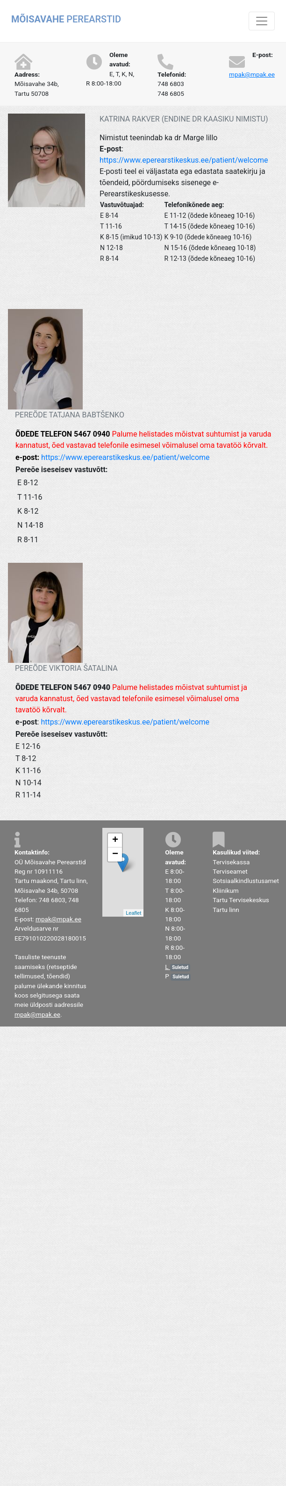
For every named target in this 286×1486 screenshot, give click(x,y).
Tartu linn (226, 909)
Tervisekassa (231, 862)
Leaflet (133, 913)
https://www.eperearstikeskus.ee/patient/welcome (184, 160)
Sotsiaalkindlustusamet (246, 880)
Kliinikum (226, 890)
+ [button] (115, 840)
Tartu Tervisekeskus (241, 900)
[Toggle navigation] (262, 21)
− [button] (115, 854)
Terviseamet (230, 871)
